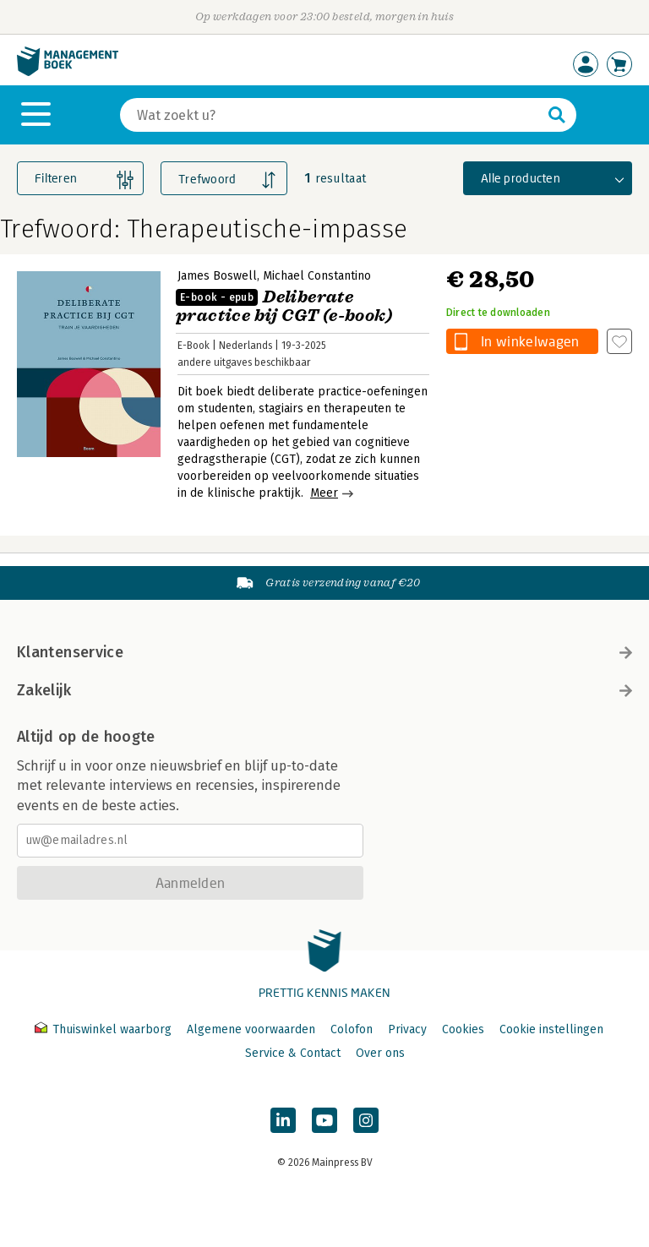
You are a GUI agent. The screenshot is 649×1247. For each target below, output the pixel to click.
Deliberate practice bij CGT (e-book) (284, 306)
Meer (324, 493)
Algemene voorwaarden (251, 1029)
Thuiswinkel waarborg (105, 1029)
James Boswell (217, 276)
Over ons (380, 1053)
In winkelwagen (530, 341)
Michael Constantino (317, 276)
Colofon (351, 1029)
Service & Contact (293, 1053)
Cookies (463, 1029)
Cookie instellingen (551, 1029)
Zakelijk (324, 690)
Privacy (407, 1029)
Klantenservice (324, 652)
